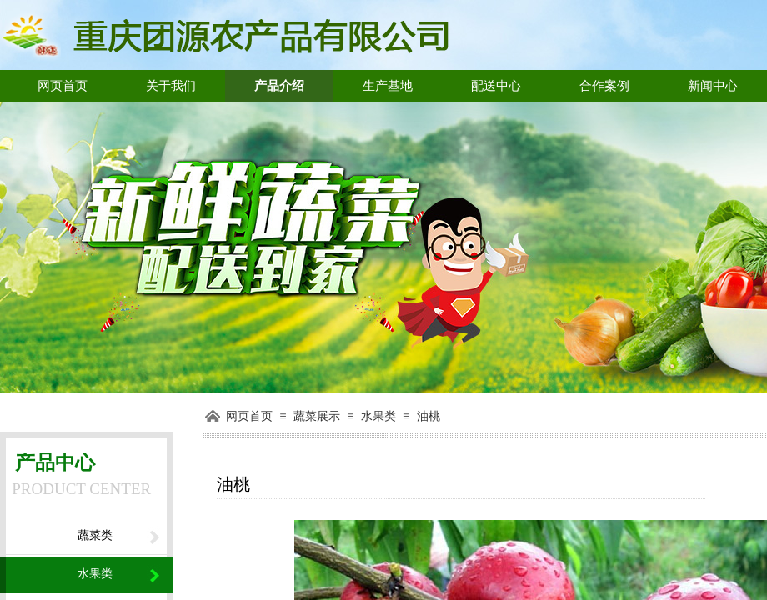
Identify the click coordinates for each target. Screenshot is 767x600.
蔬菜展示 (316, 416)
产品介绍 (279, 85)
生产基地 (388, 85)
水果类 (378, 416)
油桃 (428, 416)
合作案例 (604, 85)
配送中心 (496, 85)
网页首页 (63, 85)
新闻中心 (713, 85)
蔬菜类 (95, 535)
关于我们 (171, 85)
